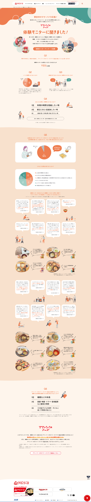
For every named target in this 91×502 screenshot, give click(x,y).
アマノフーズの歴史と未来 (61, 3)
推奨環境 (47, 500)
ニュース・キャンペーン (50, 3)
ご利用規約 (54, 500)
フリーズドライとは (28, 3)
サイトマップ (60, 500)
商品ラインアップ (37, 3)
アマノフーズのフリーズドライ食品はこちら (45, 453)
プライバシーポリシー (39, 500)
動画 (43, 3)
